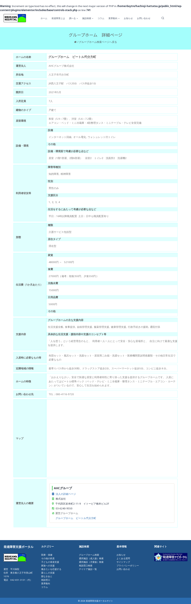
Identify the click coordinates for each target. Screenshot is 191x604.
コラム (101, 18)
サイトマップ (123, 561)
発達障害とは (58, 18)
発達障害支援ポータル (18, 547)
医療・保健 (46, 554)
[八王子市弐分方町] (112, 438)
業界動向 (45, 583)
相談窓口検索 (85, 565)
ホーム (44, 18)
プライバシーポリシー (128, 565)
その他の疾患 (48, 558)
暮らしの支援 (48, 572)
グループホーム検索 (89, 554)
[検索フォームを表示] (163, 18)
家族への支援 (48, 565)
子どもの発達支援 (50, 561)
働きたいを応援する (51, 569)
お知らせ (128, 18)
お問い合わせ (143, 18)
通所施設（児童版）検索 (91, 561)
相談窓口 (45, 579)
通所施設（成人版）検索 (91, 558)
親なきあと (46, 576)
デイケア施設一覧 (88, 569)
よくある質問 (123, 558)
